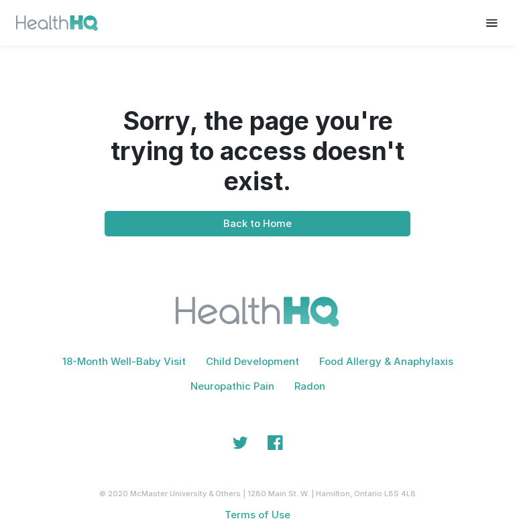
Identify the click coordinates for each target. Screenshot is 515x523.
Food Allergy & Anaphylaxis (386, 361)
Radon (309, 386)
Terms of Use (257, 514)
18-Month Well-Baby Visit (124, 361)
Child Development (252, 361)
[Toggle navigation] (492, 22)
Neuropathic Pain (232, 386)
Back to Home (257, 223)
